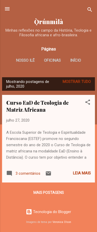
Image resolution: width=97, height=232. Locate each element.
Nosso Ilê (25, 60)
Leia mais (82, 173)
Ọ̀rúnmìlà (48, 22)
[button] (88, 103)
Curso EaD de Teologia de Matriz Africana (37, 106)
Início (75, 60)
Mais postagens (48, 193)
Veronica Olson (62, 222)
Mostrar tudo (77, 81)
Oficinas (52, 60)
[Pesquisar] (90, 10)
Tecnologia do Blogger (48, 211)
